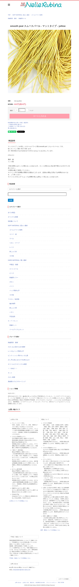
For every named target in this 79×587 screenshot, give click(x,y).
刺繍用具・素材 (12, 18)
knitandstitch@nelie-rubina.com (21, 569)
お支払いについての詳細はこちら (18, 501)
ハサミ (11, 312)
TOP (9, 15)
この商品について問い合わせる (16, 126)
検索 (10, 200)
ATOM (62, 582)
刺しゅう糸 (13, 251)
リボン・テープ (14, 243)
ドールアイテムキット (16, 329)
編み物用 (12, 303)
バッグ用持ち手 (14, 290)
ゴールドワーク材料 (36, 15)
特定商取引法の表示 (40, 582)
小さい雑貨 (11, 377)
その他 (11, 256)
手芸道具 (12, 316)
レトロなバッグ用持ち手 (16, 351)
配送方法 (32, 582)
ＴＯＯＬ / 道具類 (13, 299)
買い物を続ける (12, 128)
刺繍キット (13, 325)
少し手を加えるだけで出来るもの (19, 360)
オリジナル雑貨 (13, 217)
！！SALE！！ (12, 368)
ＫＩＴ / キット (13, 321)
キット (10, 373)
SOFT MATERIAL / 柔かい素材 (21, 15)
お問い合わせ (18, 582)
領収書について (13, 221)
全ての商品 (11, 212)
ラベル (11, 238)
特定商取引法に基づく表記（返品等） (18, 122)
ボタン (11, 282)
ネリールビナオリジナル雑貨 (17, 364)
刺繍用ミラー (13, 277)
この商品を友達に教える (14, 124)
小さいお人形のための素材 (16, 347)
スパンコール (13, 269)
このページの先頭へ (63, 579)
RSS (59, 582)
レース (11, 247)
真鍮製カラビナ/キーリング (17, 381)
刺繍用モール (22, 18)
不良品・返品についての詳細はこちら (19, 558)
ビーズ (11, 273)
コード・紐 (13, 234)
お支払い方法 (26, 582)
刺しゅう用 (13, 308)
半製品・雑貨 (13, 264)
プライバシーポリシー (51, 582)
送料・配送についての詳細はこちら (50, 530)
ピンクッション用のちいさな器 (18, 355)
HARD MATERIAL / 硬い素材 (17, 260)
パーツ (11, 286)
